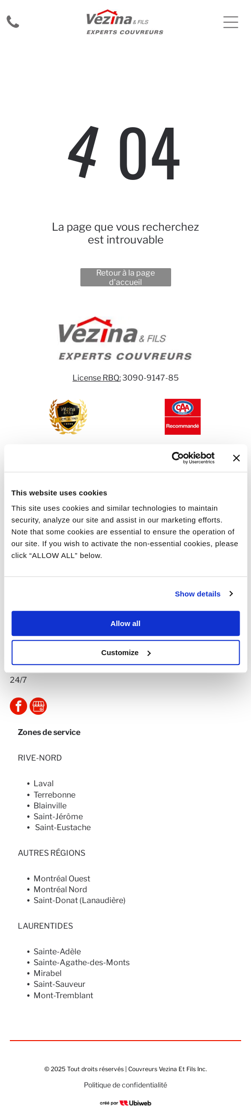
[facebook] (18, 707)
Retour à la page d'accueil (125, 277)
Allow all (125, 623)
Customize (125, 652)
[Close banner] (236, 457)
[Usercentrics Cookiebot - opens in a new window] (171, 458)
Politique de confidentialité (125, 1085)
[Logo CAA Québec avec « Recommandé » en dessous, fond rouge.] (183, 416)
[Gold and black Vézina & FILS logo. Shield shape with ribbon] (68, 416)
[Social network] (38, 707)
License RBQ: (96, 378)
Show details (198, 594)
